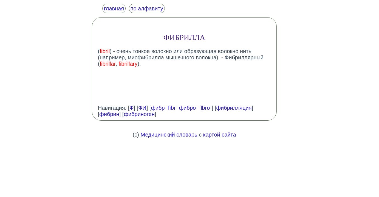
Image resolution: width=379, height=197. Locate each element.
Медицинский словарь (169, 135)
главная (114, 8)
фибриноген (139, 114)
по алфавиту (147, 8)
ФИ (142, 108)
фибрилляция (234, 108)
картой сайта (219, 135)
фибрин (109, 114)
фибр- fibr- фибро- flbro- (181, 108)
